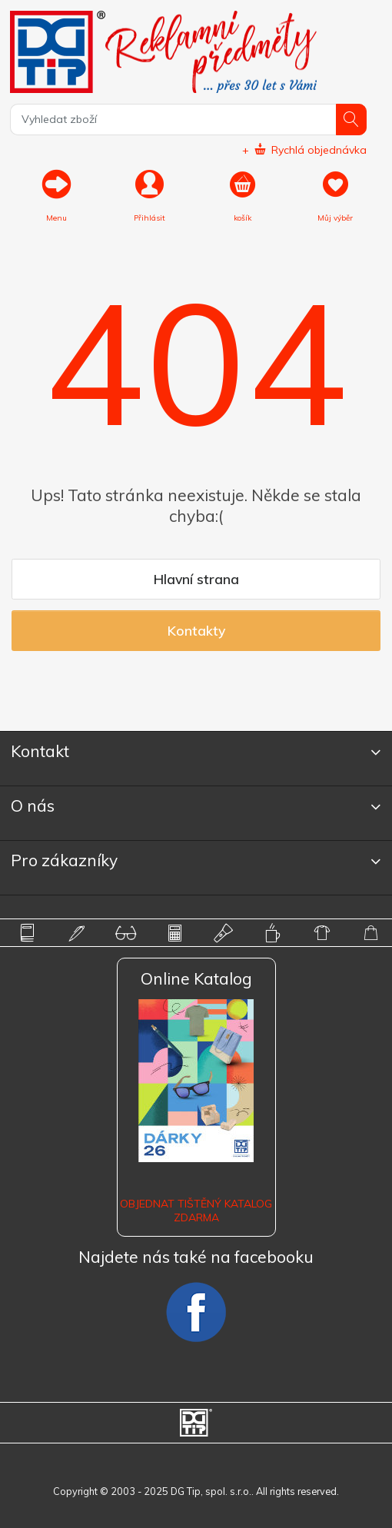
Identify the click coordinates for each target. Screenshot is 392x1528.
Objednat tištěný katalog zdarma (196, 1210)
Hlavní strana (196, 578)
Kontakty (196, 630)
